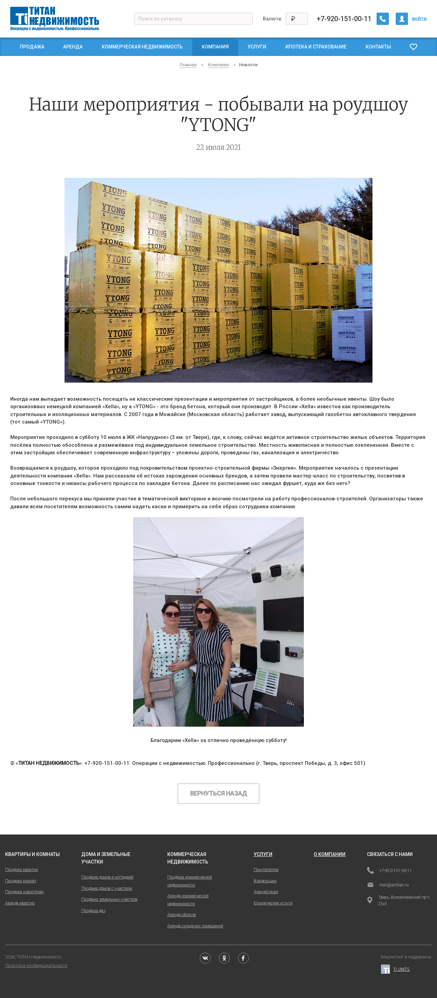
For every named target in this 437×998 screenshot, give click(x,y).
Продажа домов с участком (106, 888)
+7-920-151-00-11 (344, 19)
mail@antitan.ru (388, 885)
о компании (330, 854)
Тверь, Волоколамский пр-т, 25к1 (398, 900)
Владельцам (265, 881)
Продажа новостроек (24, 891)
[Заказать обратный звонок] (383, 19)
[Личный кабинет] (402, 19)
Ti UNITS (395, 969)
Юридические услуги (273, 903)
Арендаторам (266, 891)
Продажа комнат (20, 881)
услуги (263, 854)
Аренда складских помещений (195, 926)
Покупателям (266, 869)
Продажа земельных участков (109, 899)
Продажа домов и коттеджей (107, 877)
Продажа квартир (21, 869)
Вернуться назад (218, 793)
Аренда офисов (181, 914)
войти (419, 18)
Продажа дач (93, 910)
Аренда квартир (20, 903)
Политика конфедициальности (36, 965)
